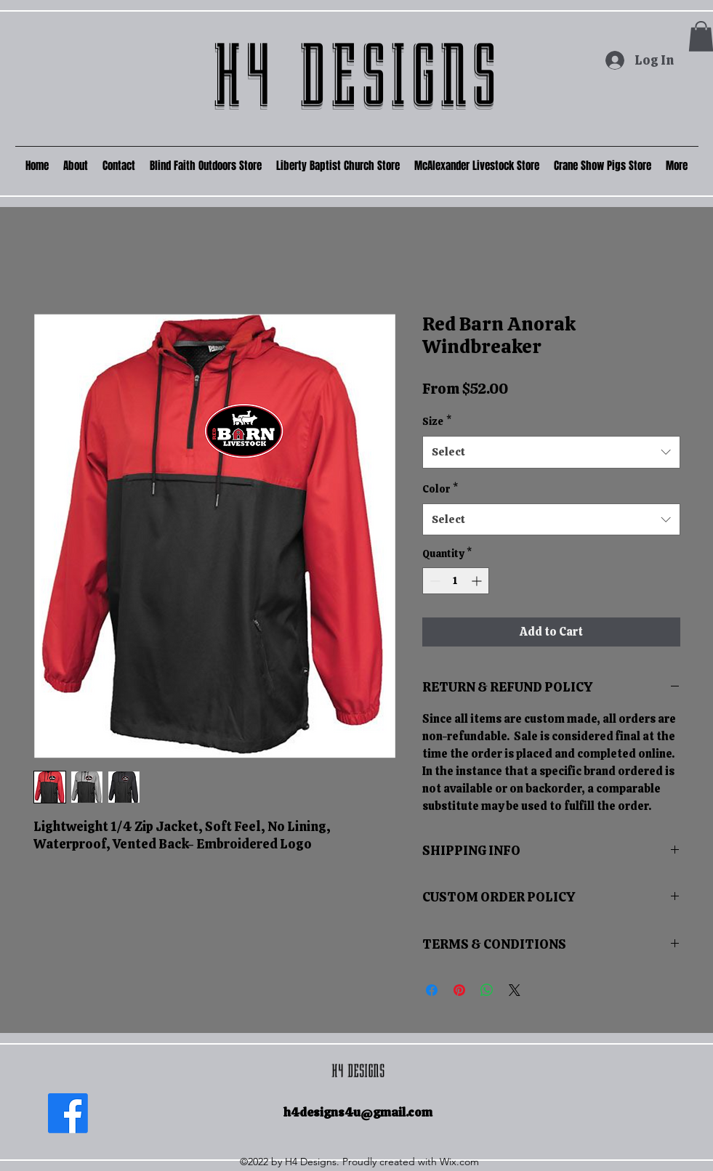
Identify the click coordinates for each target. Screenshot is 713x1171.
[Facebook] (68, 1113)
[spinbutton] (456, 580)
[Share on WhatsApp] (487, 990)
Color (440, 488)
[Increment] (478, 580)
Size (436, 421)
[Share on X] (514, 990)
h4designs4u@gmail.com (357, 1112)
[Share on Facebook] (431, 990)
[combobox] (551, 452)
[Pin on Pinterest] (459, 990)
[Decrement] (433, 580)
